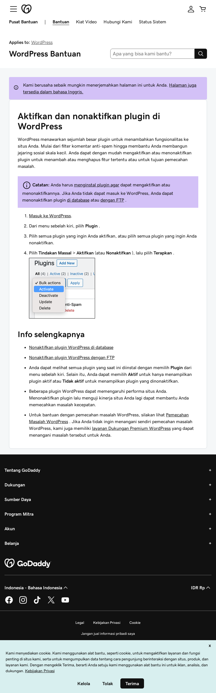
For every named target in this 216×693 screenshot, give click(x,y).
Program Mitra (18, 514)
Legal (79, 622)
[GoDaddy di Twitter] (51, 603)
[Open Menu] (11, 9)
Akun (9, 528)
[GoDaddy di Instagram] (23, 603)
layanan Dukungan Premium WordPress (131, 428)
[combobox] (152, 53)
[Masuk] (190, 9)
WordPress (42, 42)
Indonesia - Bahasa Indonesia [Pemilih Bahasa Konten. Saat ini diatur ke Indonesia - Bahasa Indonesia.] (36, 587)
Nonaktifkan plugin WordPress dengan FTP (71, 357)
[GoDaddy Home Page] (27, 563)
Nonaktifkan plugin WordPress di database (71, 347)
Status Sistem (152, 21)
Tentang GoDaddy (22, 470)
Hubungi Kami (118, 21)
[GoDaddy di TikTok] (37, 603)
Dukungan (14, 484)
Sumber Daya (17, 499)
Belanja (11, 543)
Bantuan (61, 21)
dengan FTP (112, 200)
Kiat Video (86, 21)
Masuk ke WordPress (50, 215)
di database (78, 200)
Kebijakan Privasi (106, 622)
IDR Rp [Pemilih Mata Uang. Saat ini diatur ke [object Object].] (201, 587)
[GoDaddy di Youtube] (65, 603)
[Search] (201, 54)
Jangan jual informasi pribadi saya (108, 633)
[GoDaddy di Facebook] (9, 603)
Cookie (135, 622)
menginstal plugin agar (96, 184)
